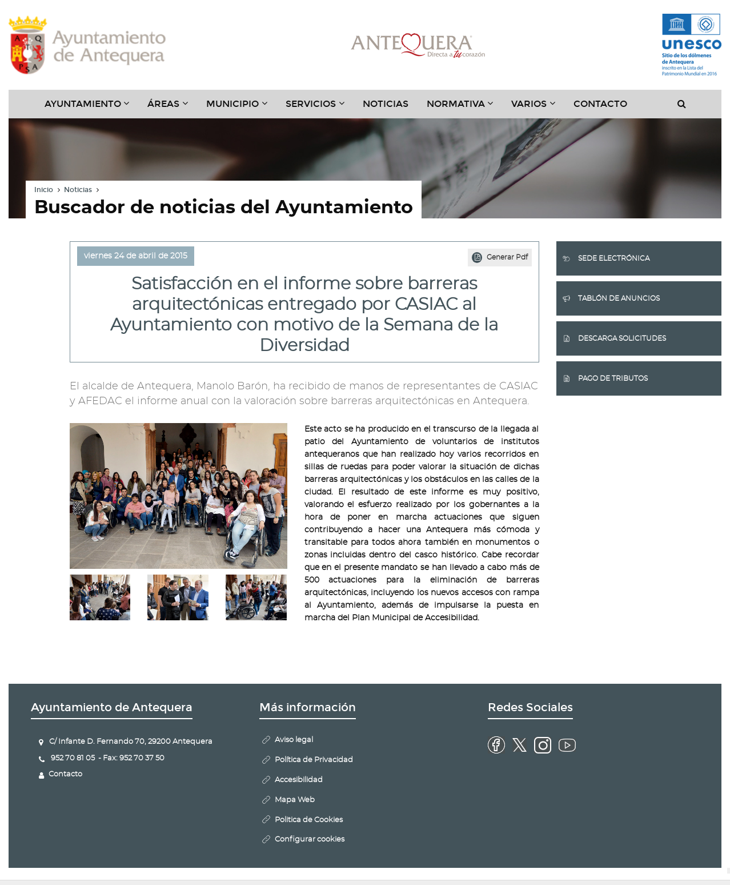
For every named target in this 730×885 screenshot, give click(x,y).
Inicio (43, 190)
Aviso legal (294, 740)
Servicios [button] (320, 108)
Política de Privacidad (314, 760)
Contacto (600, 103)
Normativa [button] (465, 108)
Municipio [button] (241, 108)
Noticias (385, 103)
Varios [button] (537, 108)
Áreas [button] (172, 108)
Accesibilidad (299, 780)
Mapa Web (295, 800)
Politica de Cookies (309, 820)
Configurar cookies (309, 839)
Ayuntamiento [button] (92, 108)
